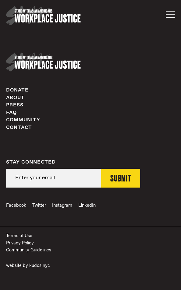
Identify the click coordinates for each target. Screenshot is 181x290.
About (15, 98)
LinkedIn (87, 205)
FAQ (11, 112)
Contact (19, 127)
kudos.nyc (39, 266)
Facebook (16, 205)
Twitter (39, 205)
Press (14, 105)
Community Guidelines (28, 250)
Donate (17, 90)
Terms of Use (19, 236)
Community (23, 120)
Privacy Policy (20, 243)
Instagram (62, 205)
